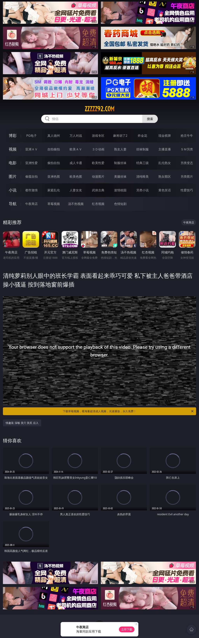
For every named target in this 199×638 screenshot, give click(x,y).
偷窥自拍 (31, 176)
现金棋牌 (164, 135)
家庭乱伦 (53, 190)
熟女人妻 (120, 149)
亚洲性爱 (31, 163)
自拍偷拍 (53, 149)
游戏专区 (98, 135)
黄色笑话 (164, 190)
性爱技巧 (187, 190)
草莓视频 (53, 204)
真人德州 (53, 135)
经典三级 (142, 163)
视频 (13, 149)
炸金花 (142, 135)
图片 (13, 176)
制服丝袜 (120, 163)
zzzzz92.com (99, 109)
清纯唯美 (142, 176)
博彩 (13, 135)
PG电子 (31, 135)
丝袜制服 (142, 149)
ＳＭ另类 (187, 149)
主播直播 (164, 149)
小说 (13, 190)
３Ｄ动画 (98, 149)
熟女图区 (164, 176)
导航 (13, 203)
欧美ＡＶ (76, 149)
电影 (13, 162)
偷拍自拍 (53, 163)
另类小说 (142, 190)
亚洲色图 (53, 176)
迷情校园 (120, 190)
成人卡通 (76, 163)
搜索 (150, 119)
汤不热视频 (76, 204)
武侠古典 (98, 190)
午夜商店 (31, 204)
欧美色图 (76, 176)
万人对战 (76, 135)
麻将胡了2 (120, 135)
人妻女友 (76, 190)
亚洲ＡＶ (31, 149)
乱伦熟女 (164, 163)
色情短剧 (120, 204)
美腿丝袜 (120, 176)
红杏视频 (98, 204)
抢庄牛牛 (187, 135)
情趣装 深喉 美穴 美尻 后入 (22, 423)
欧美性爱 (98, 163)
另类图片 (187, 176)
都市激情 (31, 190)
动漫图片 (98, 176)
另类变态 (187, 163)
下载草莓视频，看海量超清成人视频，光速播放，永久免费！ (128, 411)
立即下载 (126, 629)
